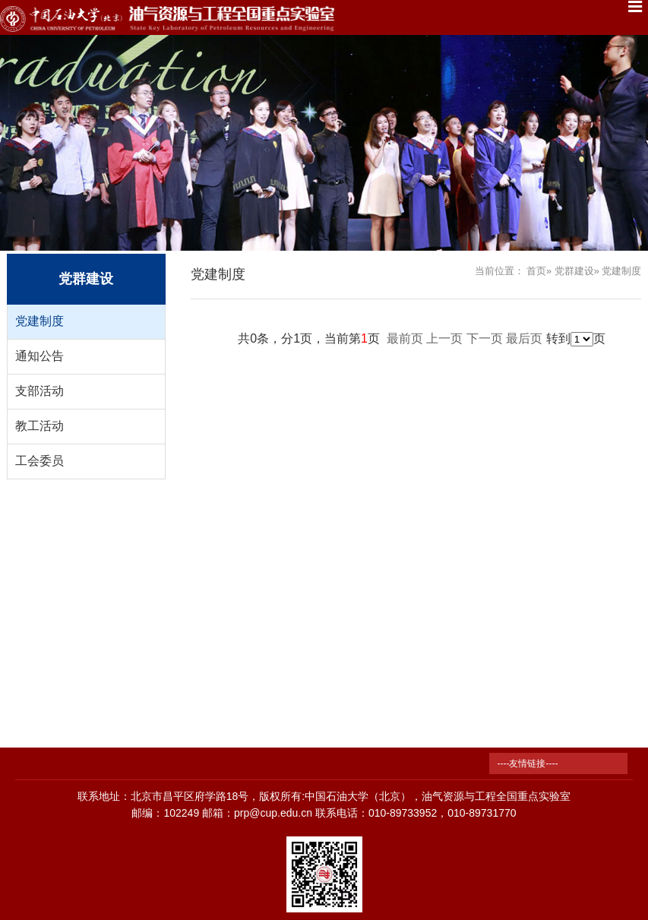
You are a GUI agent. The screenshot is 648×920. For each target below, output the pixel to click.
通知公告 (39, 355)
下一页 (484, 338)
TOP (627, 821)
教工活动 (39, 425)
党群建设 (574, 271)
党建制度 (39, 321)
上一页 (444, 338)
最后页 (524, 338)
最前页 (405, 338)
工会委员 (39, 460)
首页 (536, 271)
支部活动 (39, 390)
